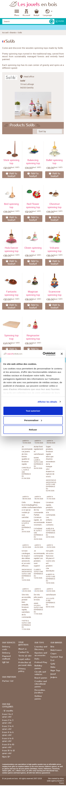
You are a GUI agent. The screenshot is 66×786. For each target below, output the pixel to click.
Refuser (33, 429)
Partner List (7, 681)
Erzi (52, 660)
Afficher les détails (47, 401)
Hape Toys (55, 671)
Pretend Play (41, 662)
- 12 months (7, 711)
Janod (53, 674)
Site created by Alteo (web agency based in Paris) (55, 780)
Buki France (56, 650)
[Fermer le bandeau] (62, 354)
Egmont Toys (57, 657)
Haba (53, 667)
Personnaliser (33, 420)
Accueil (5, 32)
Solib (20, 32)
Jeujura (54, 677)
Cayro (53, 654)
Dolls (37, 659)
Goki (53, 664)
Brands (13, 32)
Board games (41, 678)
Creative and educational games (41, 684)
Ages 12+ (6, 757)
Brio (52, 647)
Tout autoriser (33, 411)
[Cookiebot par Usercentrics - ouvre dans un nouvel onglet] (42, 354)
